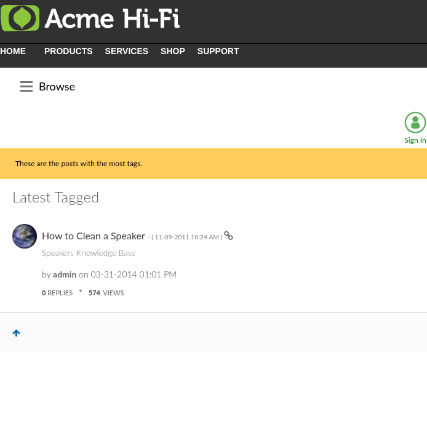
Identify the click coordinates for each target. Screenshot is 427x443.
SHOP (173, 51)
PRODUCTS (68, 51)
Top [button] (16, 333)
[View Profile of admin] (64, 274)
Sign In (415, 140)
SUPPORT (218, 51)
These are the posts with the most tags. (78, 163)
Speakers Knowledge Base (89, 253)
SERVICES (127, 51)
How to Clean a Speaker (133, 235)
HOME (13, 51)
